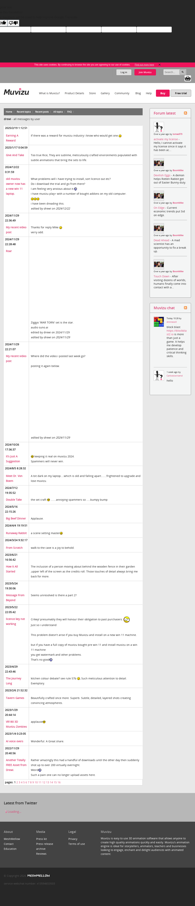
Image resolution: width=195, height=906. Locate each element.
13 (47, 782)
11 (40, 782)
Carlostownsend (175, 375)
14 (51, 782)
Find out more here (144, 64)
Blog (138, 93)
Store (92, 93)
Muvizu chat (164, 307)
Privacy (72, 839)
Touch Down (162, 276)
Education (10, 849)
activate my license (166, 139)
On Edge (159, 208)
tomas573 (177, 134)
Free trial (181, 93)
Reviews (41, 853)
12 (43, 782)
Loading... (12, 812)
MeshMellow (12, 839)
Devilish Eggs (162, 175)
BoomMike (178, 170)
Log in (124, 72)
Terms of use (76, 844)
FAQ (69, 111)
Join (145, 72)
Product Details (74, 93)
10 (36, 782)
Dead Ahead (162, 240)
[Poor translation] (13, 23)
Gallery (105, 93)
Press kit (41, 839)
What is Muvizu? (49, 93)
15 (55, 782)
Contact (9, 844)
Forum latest (165, 113)
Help (149, 93)
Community (122, 93)
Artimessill (172, 322)
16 (59, 782)
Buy (162, 93)
